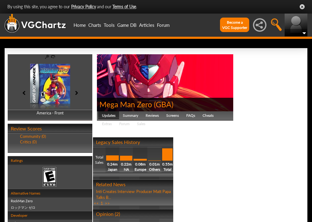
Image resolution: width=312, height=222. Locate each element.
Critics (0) (28, 141)
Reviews (152, 115)
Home (80, 25)
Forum (163, 25)
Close (302, 6)
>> (107, 203)
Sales (141, 123)
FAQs (190, 115)
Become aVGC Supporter (234, 25)
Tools (109, 25)
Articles (146, 25)
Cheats (208, 115)
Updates (108, 115)
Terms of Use (124, 6)
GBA (163, 104)
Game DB (127, 25)
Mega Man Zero (125, 104)
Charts (94, 25)
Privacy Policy (83, 6)
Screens (172, 115)
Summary (130, 115)
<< (96, 203)
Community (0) (33, 136)
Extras (107, 123)
